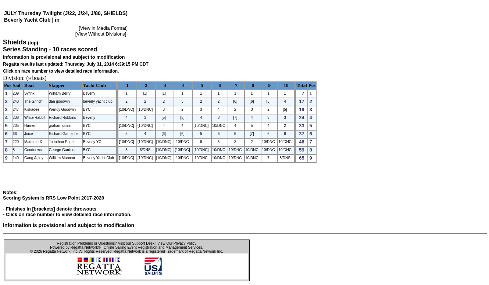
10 (285, 85)
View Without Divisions (100, 34)
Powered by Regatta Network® (75, 247)
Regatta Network (56, 251)
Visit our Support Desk (136, 243)
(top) (33, 42)
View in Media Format (103, 28)
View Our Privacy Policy (176, 243)
